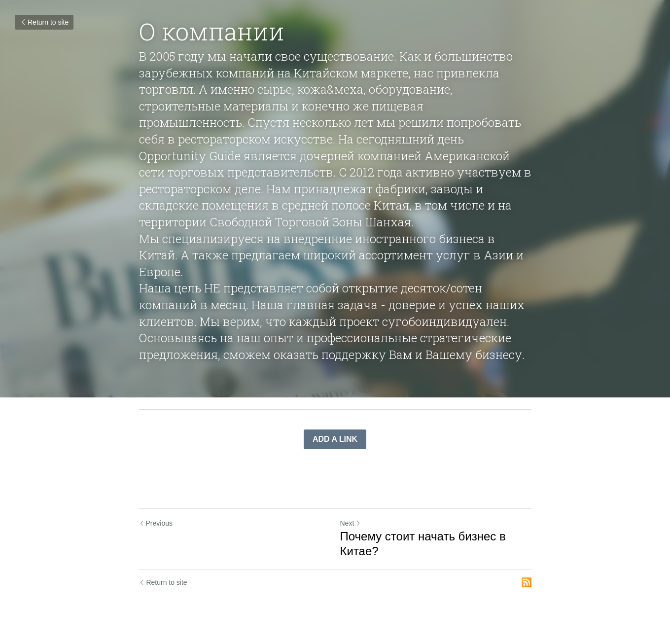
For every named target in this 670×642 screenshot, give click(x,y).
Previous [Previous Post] (156, 523)
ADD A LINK (335, 439)
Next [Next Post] (350, 523)
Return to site (44, 22)
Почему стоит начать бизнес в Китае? (423, 544)
